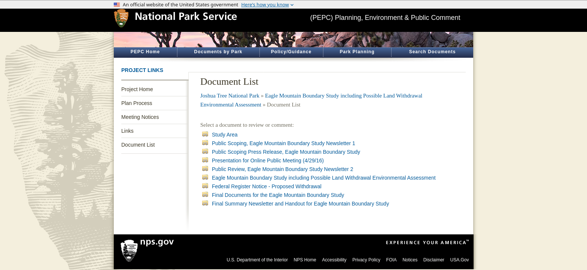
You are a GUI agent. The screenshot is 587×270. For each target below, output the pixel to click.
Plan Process (136, 103)
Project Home (137, 89)
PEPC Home (145, 51)
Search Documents (432, 51)
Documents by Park (218, 51)
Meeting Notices (140, 117)
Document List (138, 145)
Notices (409, 259)
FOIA (391, 259)
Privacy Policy (366, 259)
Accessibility (334, 259)
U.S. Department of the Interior (257, 259)
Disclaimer (433, 259)
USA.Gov (459, 259)
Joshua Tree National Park (229, 96)
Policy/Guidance (291, 51)
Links (127, 131)
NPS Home (305, 259)
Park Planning (357, 51)
